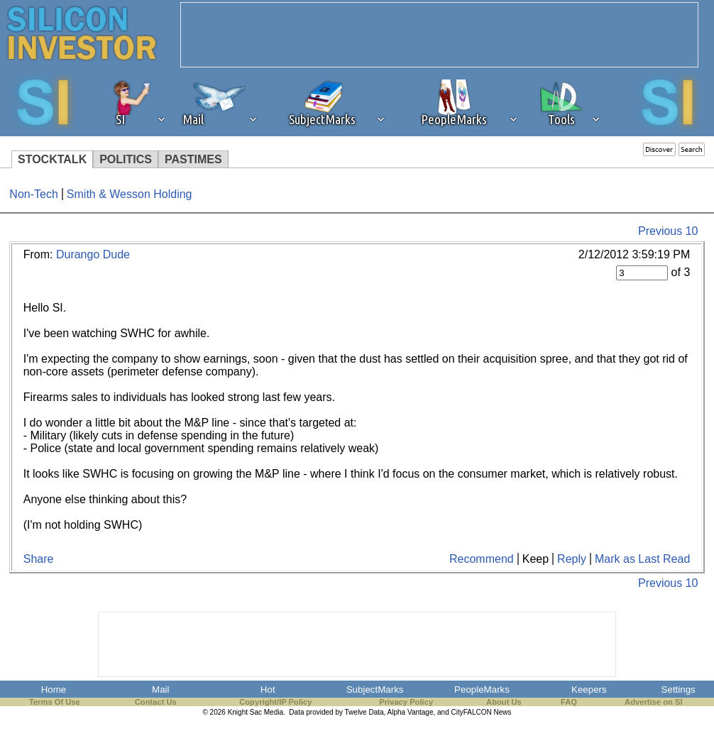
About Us (504, 702)
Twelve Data (364, 712)
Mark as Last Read (642, 559)
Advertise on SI (653, 702)
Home (54, 689)
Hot (267, 689)
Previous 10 (668, 231)
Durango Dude (93, 254)
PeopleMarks (482, 689)
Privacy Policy (406, 702)
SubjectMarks (375, 689)
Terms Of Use (54, 702)
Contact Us (156, 702)
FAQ (569, 702)
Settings (678, 689)
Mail (160, 689)
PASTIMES (193, 159)
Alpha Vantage (411, 712)
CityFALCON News (481, 712)
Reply (571, 559)
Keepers (589, 689)
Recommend (481, 559)
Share (38, 559)
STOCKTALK (52, 159)
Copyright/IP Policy (275, 702)
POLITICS (125, 159)
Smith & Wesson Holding (129, 194)
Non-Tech (33, 194)
